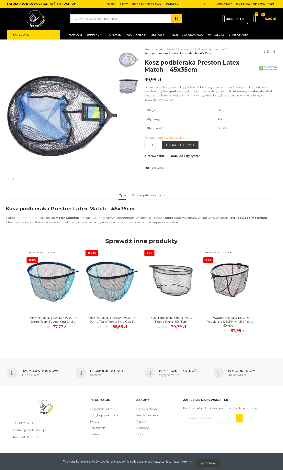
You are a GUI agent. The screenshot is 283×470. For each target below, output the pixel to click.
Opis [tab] (122, 195)
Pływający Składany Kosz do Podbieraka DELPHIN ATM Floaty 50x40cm (230, 321)
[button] (111, 4)
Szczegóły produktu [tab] (148, 195)
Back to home (269, 51)
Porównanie (156, 156)
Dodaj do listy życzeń (185, 156)
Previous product (264, 51)
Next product (274, 51)
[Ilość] (152, 145)
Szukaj (176, 18)
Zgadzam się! (207, 463)
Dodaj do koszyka (180, 145)
